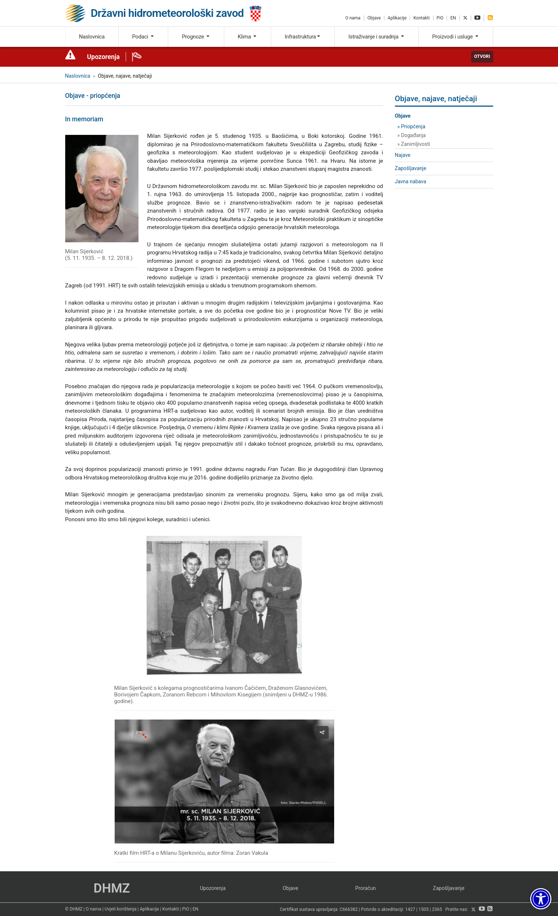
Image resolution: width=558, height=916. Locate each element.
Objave (374, 18)
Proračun (365, 888)
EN (453, 18)
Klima (247, 36)
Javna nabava (410, 181)
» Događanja (412, 135)
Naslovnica (91, 36)
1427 (410, 909)
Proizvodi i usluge (455, 36)
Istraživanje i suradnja (376, 36)
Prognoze (196, 36)
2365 (437, 909)
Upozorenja (103, 56)
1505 (423, 909)
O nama (352, 18)
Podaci (143, 36)
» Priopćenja (411, 126)
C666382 (349, 909)
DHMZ (111, 888)
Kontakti (421, 18)
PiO (440, 18)
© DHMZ (73, 909)
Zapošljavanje (410, 168)
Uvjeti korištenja (120, 909)
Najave (403, 155)
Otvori (482, 56)
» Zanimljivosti (414, 144)
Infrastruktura (303, 36)
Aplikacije (397, 18)
